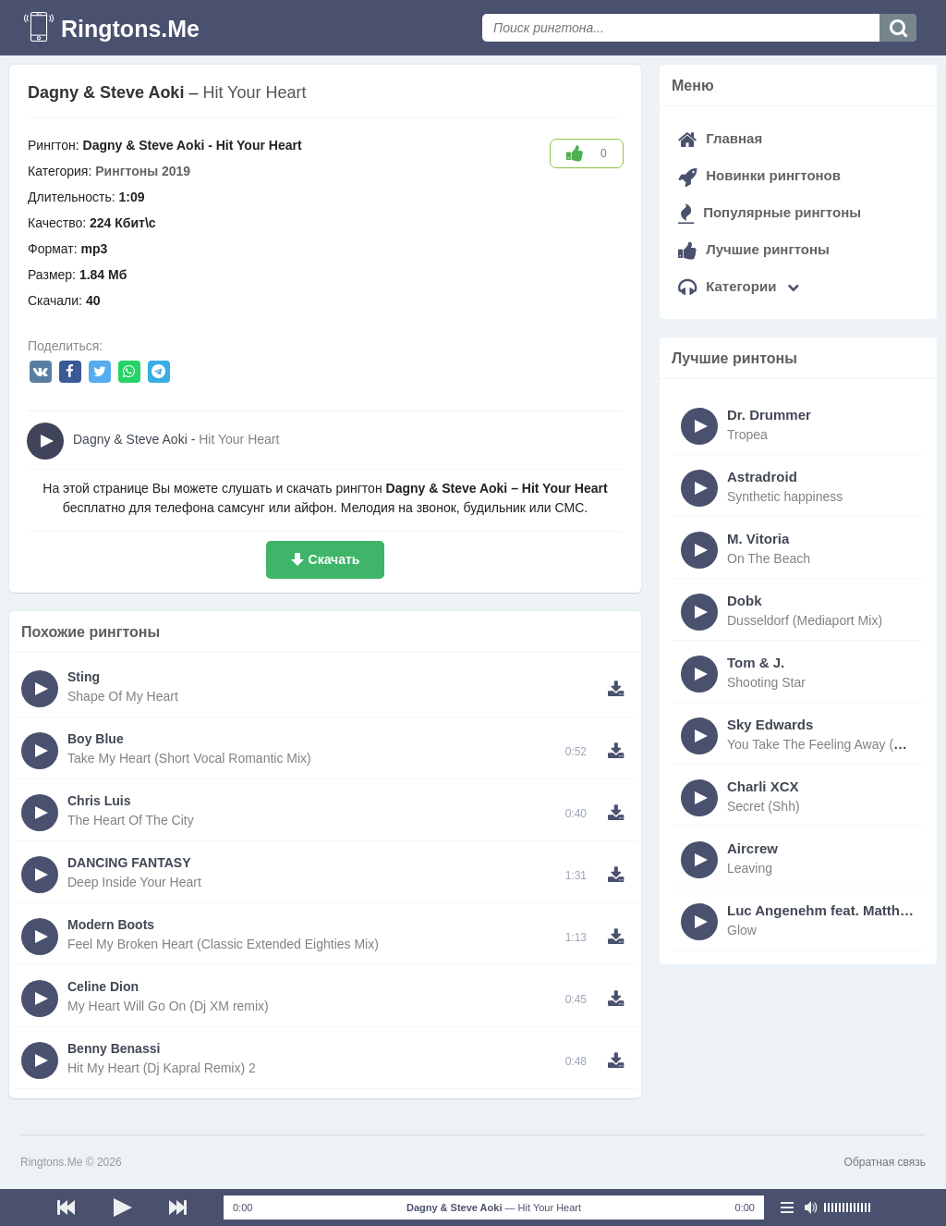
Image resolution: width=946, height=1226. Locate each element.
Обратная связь (885, 1162)
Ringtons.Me (130, 29)
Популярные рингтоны (769, 212)
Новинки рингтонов (759, 175)
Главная (720, 138)
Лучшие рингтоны (754, 249)
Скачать (334, 559)
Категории (738, 286)
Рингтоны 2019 (142, 171)
